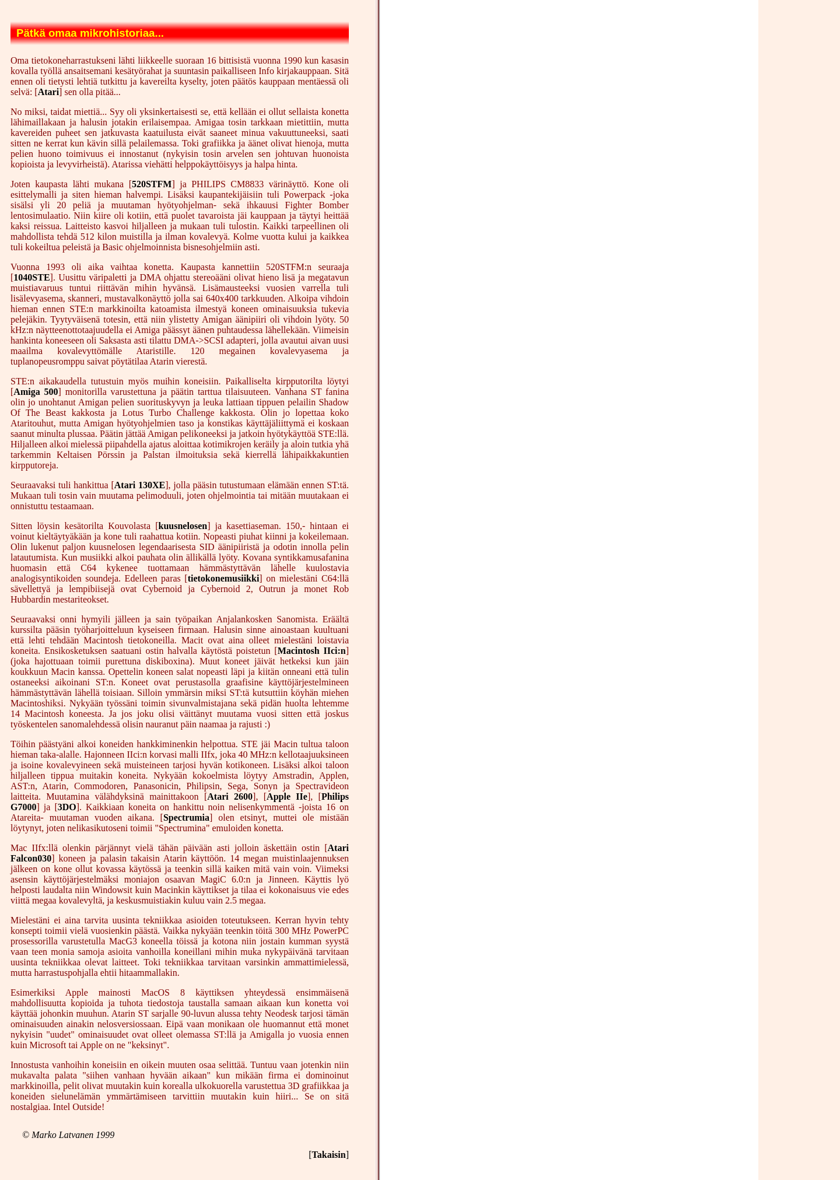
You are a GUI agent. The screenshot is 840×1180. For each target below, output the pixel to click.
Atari (48, 92)
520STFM (152, 184)
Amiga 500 (35, 392)
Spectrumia (186, 817)
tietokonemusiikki (224, 578)
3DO (67, 807)
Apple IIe (287, 796)
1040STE (31, 277)
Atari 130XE (139, 485)
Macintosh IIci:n (312, 651)
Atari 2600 (230, 796)
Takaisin (329, 1155)
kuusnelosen (183, 526)
